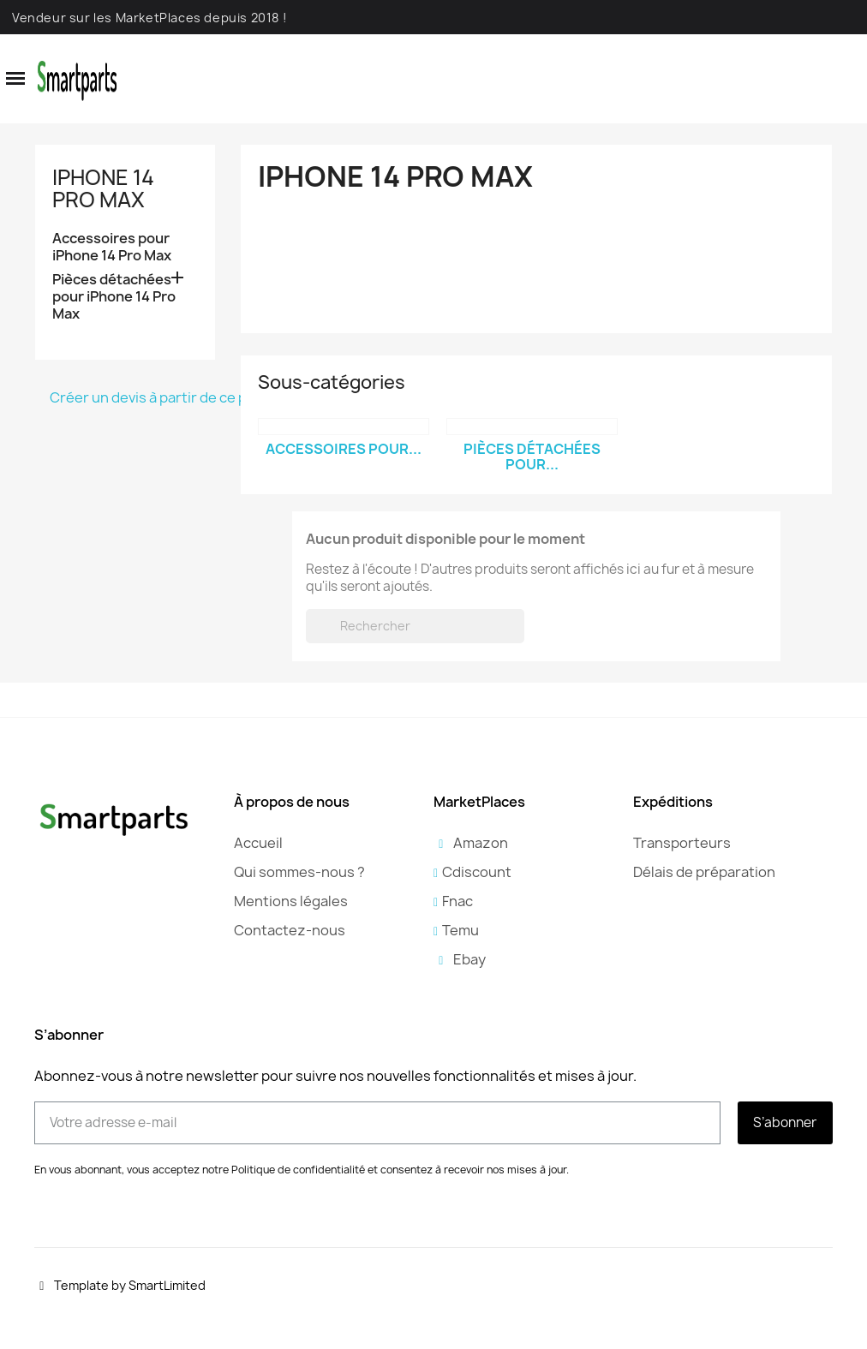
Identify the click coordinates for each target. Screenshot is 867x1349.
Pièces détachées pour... (532, 456)
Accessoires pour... (344, 448)
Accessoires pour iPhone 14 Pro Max (111, 247)
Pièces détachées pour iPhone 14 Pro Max (114, 297)
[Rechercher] (415, 626)
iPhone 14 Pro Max (103, 188)
